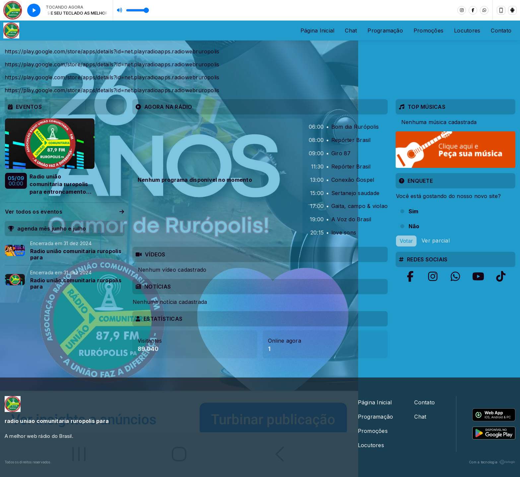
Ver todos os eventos (64, 211)
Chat (351, 30)
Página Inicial (317, 30)
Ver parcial (436, 240)
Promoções (428, 30)
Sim (414, 211)
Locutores (467, 30)
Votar (406, 241)
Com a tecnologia (492, 462)
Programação (385, 30)
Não (414, 226)
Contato (501, 30)
